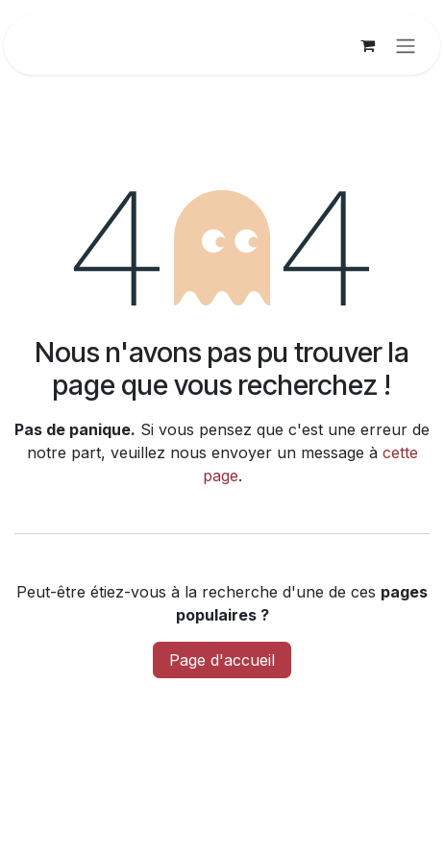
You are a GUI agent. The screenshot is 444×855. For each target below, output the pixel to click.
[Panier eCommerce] (367, 45)
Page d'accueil (222, 660)
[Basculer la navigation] (405, 45)
